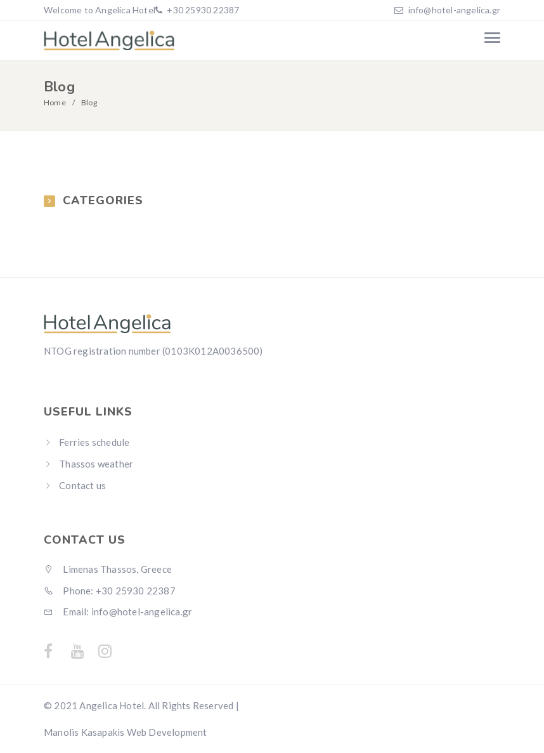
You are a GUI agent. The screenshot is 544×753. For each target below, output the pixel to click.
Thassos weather (96, 463)
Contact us (82, 485)
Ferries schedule (94, 442)
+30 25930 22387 (202, 9)
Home (55, 102)
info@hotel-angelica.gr (454, 9)
